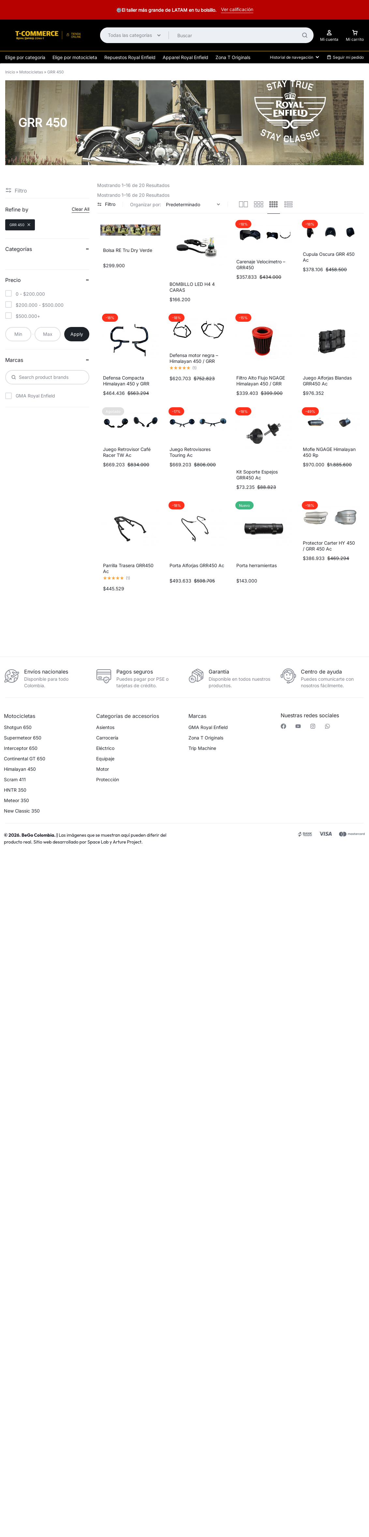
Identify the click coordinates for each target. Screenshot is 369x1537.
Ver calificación (237, 9)
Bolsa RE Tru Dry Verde (127, 250)
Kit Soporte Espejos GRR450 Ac (257, 474)
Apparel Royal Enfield (185, 57)
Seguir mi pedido (345, 57)
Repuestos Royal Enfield (129, 57)
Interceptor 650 (20, 748)
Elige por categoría (25, 57)
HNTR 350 (15, 790)
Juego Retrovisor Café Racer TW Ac (127, 452)
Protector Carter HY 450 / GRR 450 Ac (329, 545)
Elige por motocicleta (74, 57)
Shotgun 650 (18, 727)
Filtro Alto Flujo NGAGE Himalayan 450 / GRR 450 (260, 383)
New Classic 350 (22, 811)
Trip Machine (202, 748)
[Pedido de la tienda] (194, 204)
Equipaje (105, 758)
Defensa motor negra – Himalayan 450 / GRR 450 (194, 361)
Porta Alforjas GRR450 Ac (197, 565)
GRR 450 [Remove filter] (20, 225)
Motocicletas (31, 72)
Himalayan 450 (20, 769)
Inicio (10, 72)
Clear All (80, 209)
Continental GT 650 (24, 758)
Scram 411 (15, 779)
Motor (102, 769)
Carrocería (107, 737)
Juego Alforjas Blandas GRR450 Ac (327, 380)
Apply (76, 334)
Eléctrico (105, 748)
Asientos (105, 727)
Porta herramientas (256, 565)
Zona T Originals (232, 57)
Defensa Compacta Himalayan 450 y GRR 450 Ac (126, 383)
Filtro (106, 204)
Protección (107, 779)
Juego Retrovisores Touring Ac (190, 452)
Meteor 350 (16, 800)
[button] (92, 869)
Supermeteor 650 (22, 737)
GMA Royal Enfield (208, 727)
